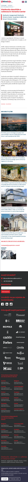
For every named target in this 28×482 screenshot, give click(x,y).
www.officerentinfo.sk (5, 411)
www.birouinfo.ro (4, 404)
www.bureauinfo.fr (5, 393)
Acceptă (5, 479)
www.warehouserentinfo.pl (19, 437)
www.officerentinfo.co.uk (19, 410)
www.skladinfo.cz (17, 425)
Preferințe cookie (15, 479)
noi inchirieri (8, 103)
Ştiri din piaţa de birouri (7, 7)
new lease (3, 103)
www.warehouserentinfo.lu (6, 437)
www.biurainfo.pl (17, 399)
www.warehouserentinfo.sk (6, 449)
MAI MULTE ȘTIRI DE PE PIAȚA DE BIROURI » (13, 241)
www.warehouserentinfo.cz (19, 426)
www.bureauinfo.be (18, 382)
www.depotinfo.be (5, 425)
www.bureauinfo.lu (5, 399)
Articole (10, 5)
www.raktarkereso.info (18, 430)
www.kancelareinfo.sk (5, 410)
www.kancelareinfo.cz (18, 388)
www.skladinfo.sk (4, 447)
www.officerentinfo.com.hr (6, 389)
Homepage (3, 5)
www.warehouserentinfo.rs (19, 443)
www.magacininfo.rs (18, 442)
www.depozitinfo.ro (5, 442)
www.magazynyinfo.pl (18, 436)
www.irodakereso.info (18, 393)
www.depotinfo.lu (4, 436)
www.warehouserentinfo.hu (19, 432)
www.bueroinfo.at (4, 382)
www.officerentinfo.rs (18, 406)
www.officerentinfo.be (18, 383)
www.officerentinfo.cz (18, 389)
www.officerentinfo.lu (5, 400)
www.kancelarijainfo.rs (18, 404)
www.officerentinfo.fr (5, 395)
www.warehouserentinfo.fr (6, 432)
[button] (25, 2)
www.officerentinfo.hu (18, 395)
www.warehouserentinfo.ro (6, 443)
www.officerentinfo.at (5, 383)
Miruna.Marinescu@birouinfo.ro (11, 278)
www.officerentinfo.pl (18, 400)
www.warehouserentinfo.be (7, 426)
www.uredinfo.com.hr (5, 388)
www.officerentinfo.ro (5, 406)
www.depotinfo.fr (4, 430)
